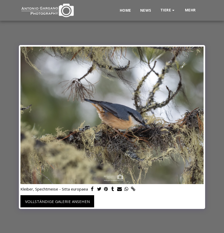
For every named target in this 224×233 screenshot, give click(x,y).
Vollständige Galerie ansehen (57, 201)
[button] (168, 10)
